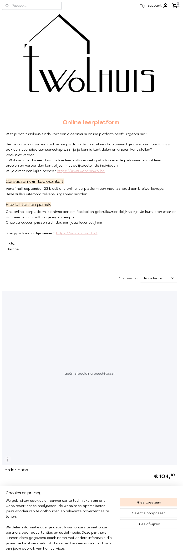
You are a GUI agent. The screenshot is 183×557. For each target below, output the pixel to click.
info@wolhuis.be (16, 475)
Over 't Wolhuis (14, 430)
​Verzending (12, 436)
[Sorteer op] (95, 305)
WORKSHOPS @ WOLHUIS (157, 169)
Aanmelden (76, 441)
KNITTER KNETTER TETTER (152, 216)
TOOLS (157, 149)
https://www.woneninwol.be (81, 186)
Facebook (140, 425)
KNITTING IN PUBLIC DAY (153, 229)
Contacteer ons (76, 529)
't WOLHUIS (146, 132)
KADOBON (145, 248)
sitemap (104, 548)
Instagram (136, 432)
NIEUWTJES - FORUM (154, 240)
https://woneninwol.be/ (76, 259)
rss (113, 548)
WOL (157, 140)
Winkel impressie (16, 425)
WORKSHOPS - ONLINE (155, 179)
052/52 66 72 (31, 502)
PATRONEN (157, 157)
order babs (16, 384)
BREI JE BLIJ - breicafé (156, 196)
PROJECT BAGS (157, 188)
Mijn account (154, 6)
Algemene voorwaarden (23, 441)
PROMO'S (144, 205)
